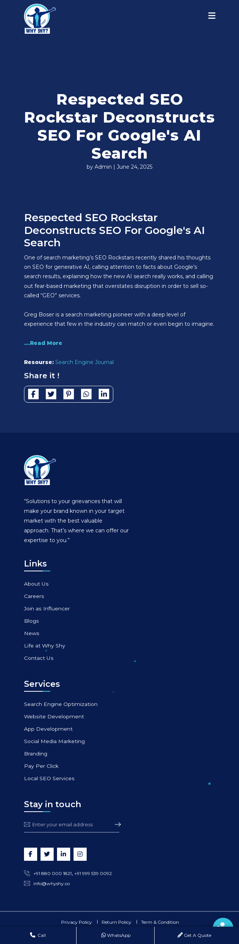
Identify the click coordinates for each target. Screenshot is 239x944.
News (31, 633)
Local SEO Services (49, 778)
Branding (36, 753)
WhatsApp (116, 935)
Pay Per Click (41, 766)
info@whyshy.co (51, 883)
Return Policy (116, 922)
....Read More (43, 343)
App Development (48, 728)
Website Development (54, 716)
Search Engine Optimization (61, 704)
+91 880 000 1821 (52, 873)
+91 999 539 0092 (93, 873)
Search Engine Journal (84, 362)
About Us (36, 583)
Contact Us (38, 658)
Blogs (31, 620)
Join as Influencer (47, 608)
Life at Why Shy (45, 645)
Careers (34, 596)
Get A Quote (194, 935)
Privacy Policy (76, 922)
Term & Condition (160, 922)
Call (38, 935)
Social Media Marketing (54, 741)
